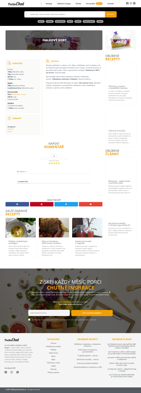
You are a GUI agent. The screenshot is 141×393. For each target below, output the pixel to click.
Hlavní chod (53, 353)
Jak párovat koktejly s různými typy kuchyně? (119, 224)
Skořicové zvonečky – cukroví (87, 359)
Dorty (10, 131)
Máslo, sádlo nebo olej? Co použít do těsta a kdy (121, 364)
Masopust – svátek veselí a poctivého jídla (119, 182)
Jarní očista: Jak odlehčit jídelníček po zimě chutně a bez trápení (121, 376)
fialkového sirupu (19, 94)
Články (78, 3)
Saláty (53, 366)
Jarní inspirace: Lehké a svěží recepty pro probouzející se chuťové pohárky (121, 353)
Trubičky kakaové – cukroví (88, 356)
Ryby (53, 359)
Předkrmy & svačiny (53, 346)
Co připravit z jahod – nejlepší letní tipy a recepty (122, 370)
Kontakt (111, 3)
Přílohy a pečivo (53, 372)
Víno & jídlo (90, 3)
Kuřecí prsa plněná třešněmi (87, 363)
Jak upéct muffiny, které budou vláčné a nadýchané (122, 358)
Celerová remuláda (116, 130)
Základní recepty (64, 3)
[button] (17, 204)
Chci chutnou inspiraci (92, 313)
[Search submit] (111, 14)
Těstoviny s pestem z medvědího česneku (118, 87)
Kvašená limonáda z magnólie (83, 242)
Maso (53, 356)
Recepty (49, 3)
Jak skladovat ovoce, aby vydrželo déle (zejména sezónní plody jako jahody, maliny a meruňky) (122, 346)
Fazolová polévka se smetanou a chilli (88, 367)
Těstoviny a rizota (53, 363)
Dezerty (10, 129)
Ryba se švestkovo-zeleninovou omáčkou (51, 242)
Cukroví (53, 343)
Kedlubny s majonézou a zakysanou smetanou (87, 345)
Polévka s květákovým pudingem (18, 242)
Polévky (53, 350)
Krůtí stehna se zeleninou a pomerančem (87, 351)
